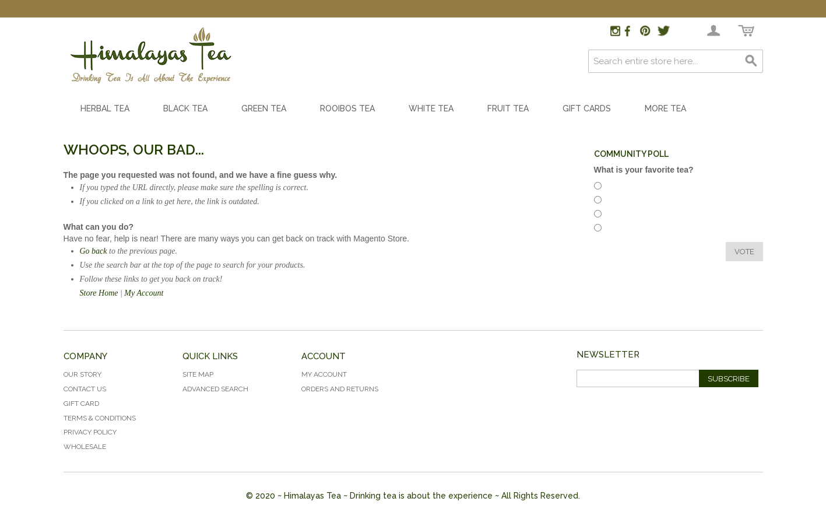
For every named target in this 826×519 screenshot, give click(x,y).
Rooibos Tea (347, 108)
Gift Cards (587, 108)
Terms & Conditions (100, 418)
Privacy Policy (90, 432)
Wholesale (85, 447)
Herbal (619, 187)
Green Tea (263, 108)
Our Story (82, 374)
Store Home (99, 293)
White (619, 215)
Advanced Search (215, 389)
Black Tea (185, 108)
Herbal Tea (104, 108)
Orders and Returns (339, 389)
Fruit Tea (508, 108)
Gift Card (81, 403)
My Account (143, 293)
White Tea (431, 108)
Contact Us (85, 389)
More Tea (665, 108)
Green (619, 229)
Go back (93, 251)
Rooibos (622, 201)
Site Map (197, 374)
